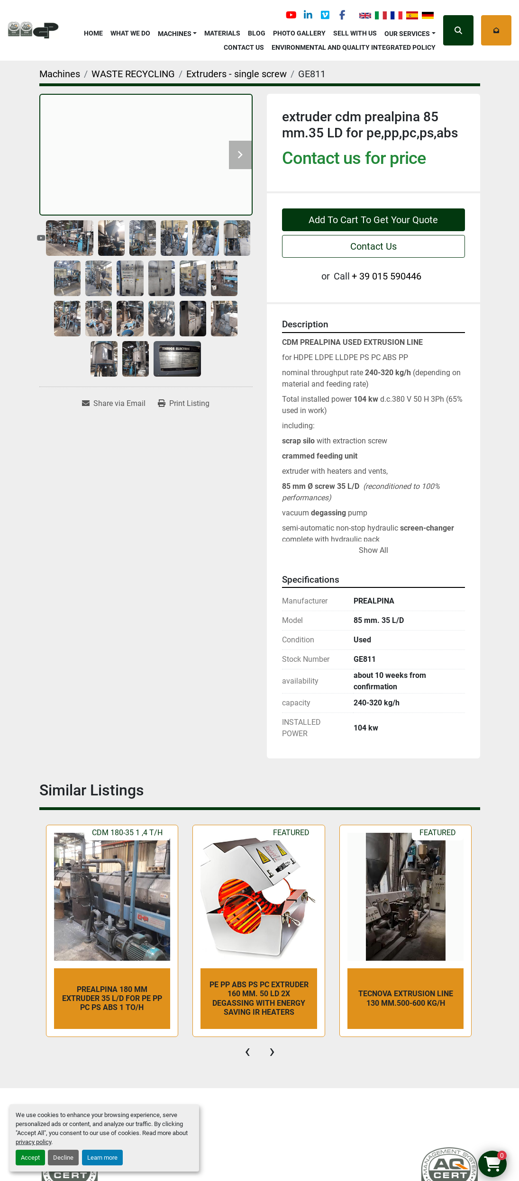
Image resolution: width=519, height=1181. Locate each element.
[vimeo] (325, 15)
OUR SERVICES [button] (407, 33)
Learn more (102, 1157)
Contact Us (244, 47)
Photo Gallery (299, 33)
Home (93, 33)
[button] (177, 32)
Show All (373, 550)
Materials (222, 33)
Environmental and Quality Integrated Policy (354, 47)
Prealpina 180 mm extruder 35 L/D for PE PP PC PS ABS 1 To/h (112, 998)
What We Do (130, 33)
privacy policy (33, 1141)
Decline (63, 1157)
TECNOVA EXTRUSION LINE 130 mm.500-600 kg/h (405, 998)
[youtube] (291, 15)
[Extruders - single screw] (236, 74)
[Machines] (59, 74)
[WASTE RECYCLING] (133, 74)
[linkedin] (308, 15)
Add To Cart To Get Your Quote (373, 219)
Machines (174, 33)
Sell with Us (355, 33)
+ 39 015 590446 (386, 276)
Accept (30, 1157)
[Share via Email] (114, 404)
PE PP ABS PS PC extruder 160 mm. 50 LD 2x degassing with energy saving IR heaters (259, 998)
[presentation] (247, 1051)
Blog (256, 33)
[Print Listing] (184, 404)
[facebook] (342, 15)
